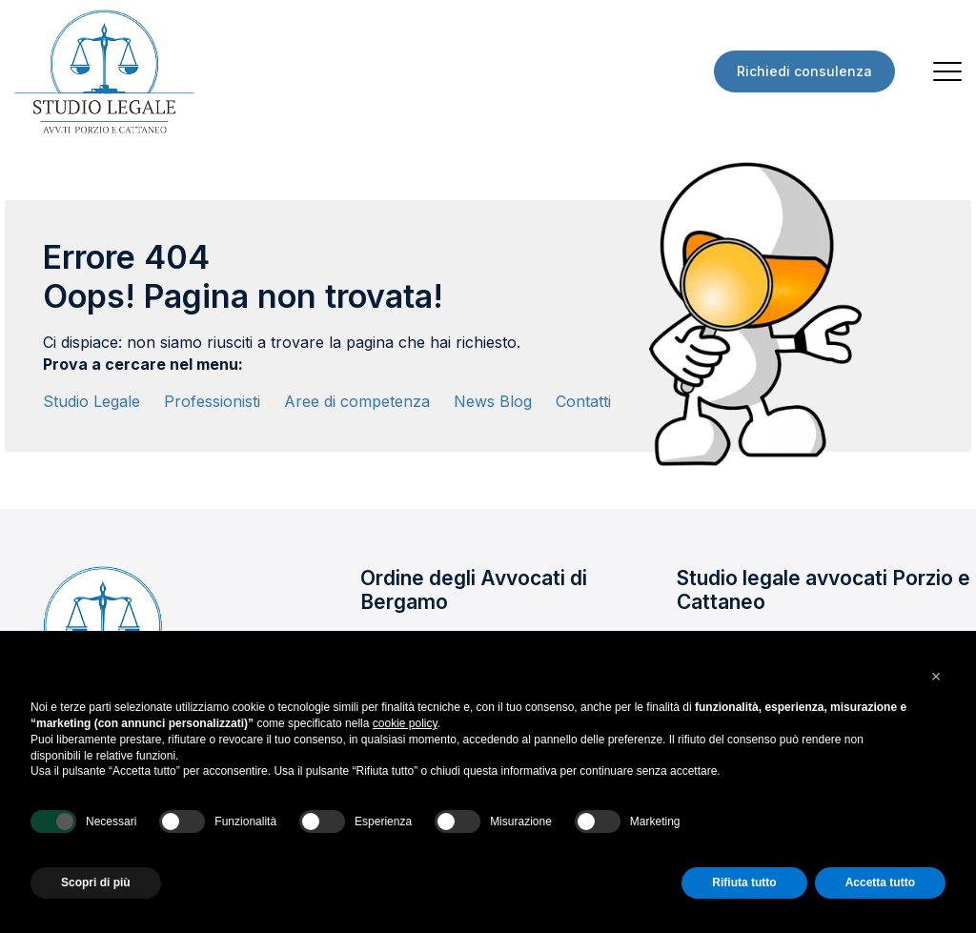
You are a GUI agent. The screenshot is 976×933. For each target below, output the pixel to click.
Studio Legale (91, 401)
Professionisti (212, 401)
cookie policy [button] (405, 723)
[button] (936, 676)
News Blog (493, 401)
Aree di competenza (357, 401)
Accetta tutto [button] (880, 882)
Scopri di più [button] (96, 882)
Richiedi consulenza (804, 71)
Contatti (583, 401)
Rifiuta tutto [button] (744, 882)
